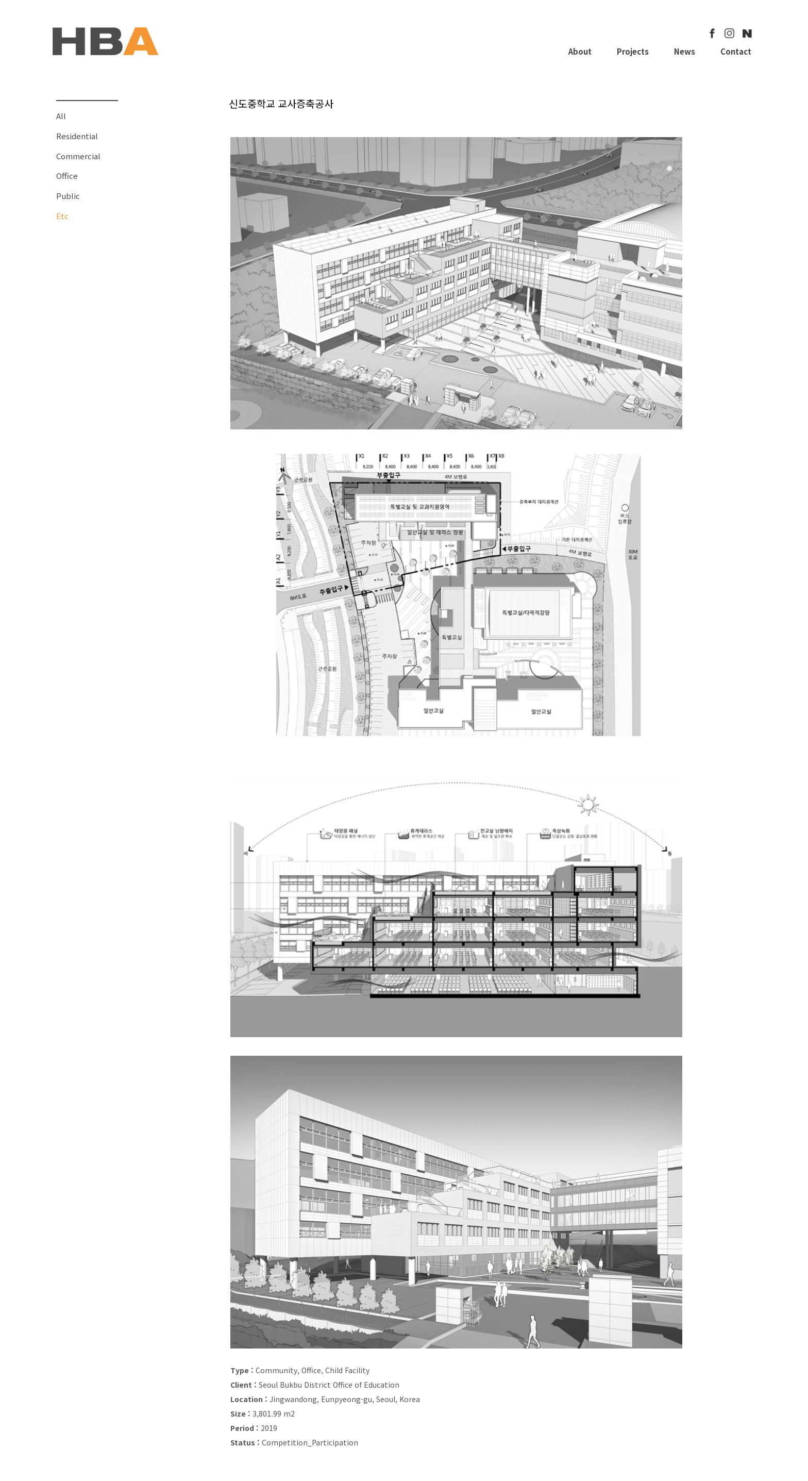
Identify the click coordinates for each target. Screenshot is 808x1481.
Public (68, 195)
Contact (735, 51)
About (580, 51)
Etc (62, 215)
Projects (633, 51)
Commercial (78, 156)
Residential (77, 135)
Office (67, 175)
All (61, 115)
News (684, 51)
